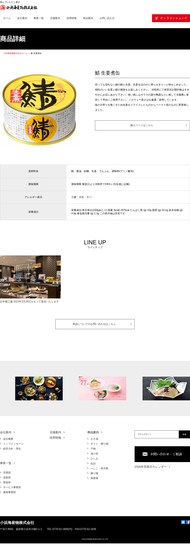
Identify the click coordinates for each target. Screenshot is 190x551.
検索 (184, 434)
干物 (93, 448)
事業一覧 (39, 18)
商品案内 (88, 18)
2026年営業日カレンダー (151, 466)
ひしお (94, 458)
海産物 (94, 478)
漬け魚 (94, 453)
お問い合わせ (107, 18)
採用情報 (71, 18)
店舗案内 (55, 18)
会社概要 (8, 439)
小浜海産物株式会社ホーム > (16, 53)
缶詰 (93, 463)
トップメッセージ (13, 443)
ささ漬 (94, 439)
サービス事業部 (12, 487)
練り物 (94, 473)
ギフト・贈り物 (99, 443)
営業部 (7, 472)
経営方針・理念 (12, 448)
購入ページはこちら (141, 125)
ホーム (7, 18)
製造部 (7, 482)
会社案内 (22, 18)
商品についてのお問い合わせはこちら (94, 324)
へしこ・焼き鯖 (99, 468)
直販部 (7, 477)
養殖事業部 (9, 492)
